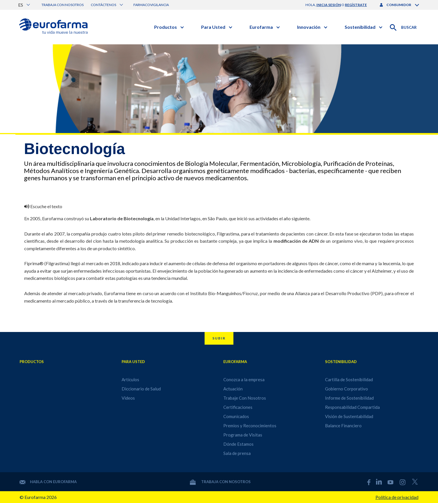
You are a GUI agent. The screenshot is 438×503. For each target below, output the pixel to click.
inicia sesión (328, 5)
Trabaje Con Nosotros (244, 397)
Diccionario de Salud (141, 388)
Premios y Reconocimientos (249, 425)
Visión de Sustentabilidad (349, 416)
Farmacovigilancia (151, 5)
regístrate (356, 5)
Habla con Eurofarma (48, 481)
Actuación (233, 388)
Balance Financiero (343, 425)
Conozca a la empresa (244, 379)
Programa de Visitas (242, 434)
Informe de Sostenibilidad (349, 397)
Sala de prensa (237, 453)
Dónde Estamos (238, 444)
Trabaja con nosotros (62, 5)
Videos (128, 397)
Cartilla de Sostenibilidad (349, 379)
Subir (219, 338)
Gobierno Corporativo (346, 388)
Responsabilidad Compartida (352, 407)
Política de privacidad (396, 497)
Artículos (130, 379)
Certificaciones (237, 407)
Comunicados (236, 416)
